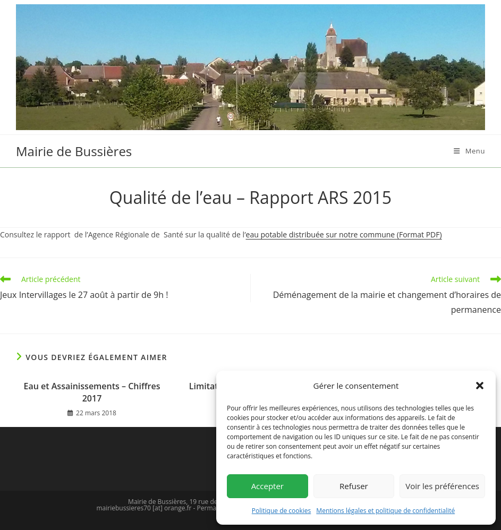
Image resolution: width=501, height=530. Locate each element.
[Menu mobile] (469, 151)
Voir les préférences (442, 486)
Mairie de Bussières (74, 151)
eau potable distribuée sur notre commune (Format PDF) (344, 234)
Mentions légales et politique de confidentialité (385, 510)
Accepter (267, 486)
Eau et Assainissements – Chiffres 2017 (92, 392)
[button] (479, 385)
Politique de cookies (281, 510)
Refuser (353, 486)
